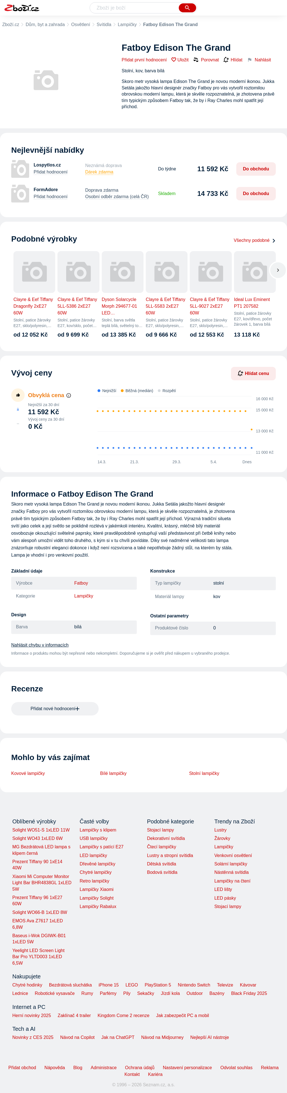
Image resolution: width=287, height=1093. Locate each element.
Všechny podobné (255, 240)
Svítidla (104, 24)
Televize (225, 985)
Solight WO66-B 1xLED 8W (39, 912)
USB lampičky (94, 838)
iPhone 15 (109, 985)
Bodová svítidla (162, 872)
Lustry (220, 830)
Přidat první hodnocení (144, 59)
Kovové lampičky (28, 773)
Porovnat (206, 59)
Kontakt (132, 1074)
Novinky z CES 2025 (33, 1037)
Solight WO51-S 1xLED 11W (41, 830)
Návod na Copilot (77, 1037)
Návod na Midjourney (162, 1037)
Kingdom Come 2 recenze (123, 1015)
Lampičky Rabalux (98, 906)
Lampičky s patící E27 (102, 846)
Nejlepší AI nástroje (209, 1037)
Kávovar (248, 985)
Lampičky (127, 24)
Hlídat (232, 59)
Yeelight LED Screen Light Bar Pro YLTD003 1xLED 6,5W (38, 956)
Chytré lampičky (96, 872)
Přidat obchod (22, 1067)
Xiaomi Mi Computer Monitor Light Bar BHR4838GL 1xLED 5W (41, 882)
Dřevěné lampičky (97, 864)
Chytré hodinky (27, 985)
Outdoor (195, 993)
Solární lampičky (230, 864)
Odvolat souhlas (236, 1067)
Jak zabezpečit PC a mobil (182, 1015)
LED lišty (223, 889)
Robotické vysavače (55, 993)
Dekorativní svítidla (166, 838)
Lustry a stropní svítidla (170, 855)
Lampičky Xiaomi (97, 889)
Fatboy (81, 583)
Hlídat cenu (253, 373)
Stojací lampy (160, 830)
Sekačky (145, 993)
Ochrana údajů (139, 1067)
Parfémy (108, 993)
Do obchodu (256, 168)
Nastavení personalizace (187, 1067)
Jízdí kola (170, 993)
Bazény (216, 993)
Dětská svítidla (161, 864)
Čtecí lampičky (161, 846)
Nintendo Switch (194, 985)
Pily (127, 993)
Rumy (87, 993)
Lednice (20, 993)
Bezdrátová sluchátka (70, 985)
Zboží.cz (10, 24)
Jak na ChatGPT (117, 1037)
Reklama (270, 1067)
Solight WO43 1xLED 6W (37, 838)
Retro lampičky (94, 881)
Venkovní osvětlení (233, 855)
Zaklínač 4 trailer (74, 1015)
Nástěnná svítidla (231, 872)
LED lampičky (93, 855)
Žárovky (222, 838)
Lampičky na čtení (232, 881)
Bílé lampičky (113, 773)
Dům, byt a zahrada (45, 24)
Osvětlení (80, 24)
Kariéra (155, 1074)
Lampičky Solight (97, 898)
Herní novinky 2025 (31, 1015)
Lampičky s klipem (98, 830)
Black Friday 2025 (249, 993)
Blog (77, 1067)
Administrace (104, 1067)
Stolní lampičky (204, 773)
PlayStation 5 (158, 985)
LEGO (132, 985)
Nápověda (55, 1067)
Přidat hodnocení (51, 172)
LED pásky (225, 898)
